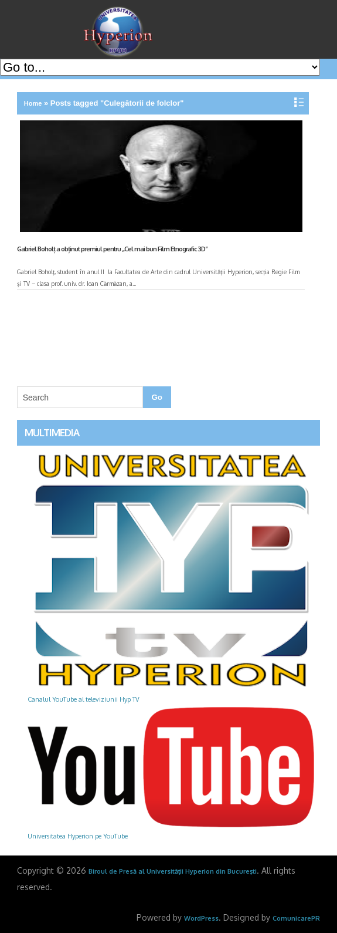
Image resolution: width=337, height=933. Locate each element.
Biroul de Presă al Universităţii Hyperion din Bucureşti (172, 871)
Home (33, 103)
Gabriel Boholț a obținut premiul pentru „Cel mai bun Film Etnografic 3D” (112, 249)
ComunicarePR (296, 918)
